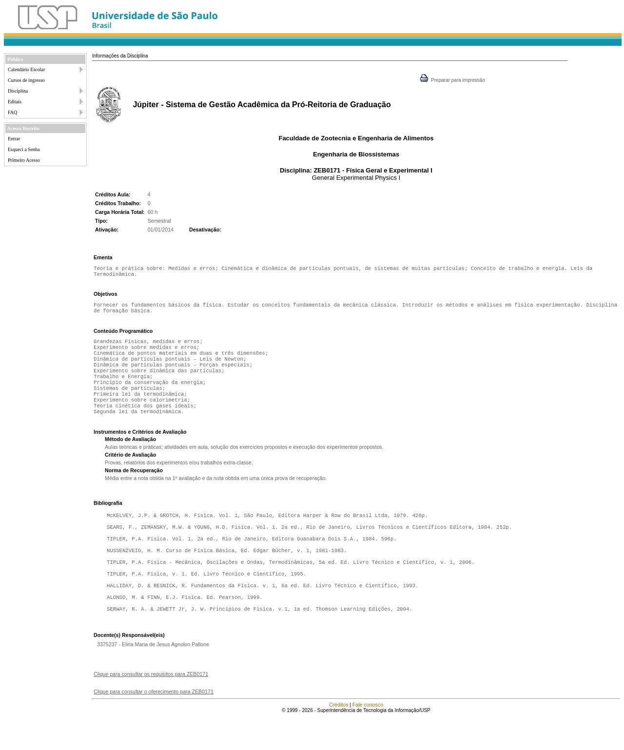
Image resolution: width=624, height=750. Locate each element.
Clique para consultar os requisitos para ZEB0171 (151, 707)
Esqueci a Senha (24, 149)
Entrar (14, 138)
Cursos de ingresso (26, 80)
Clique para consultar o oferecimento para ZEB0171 (154, 725)
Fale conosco (367, 738)
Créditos (339, 738)
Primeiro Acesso (24, 160)
